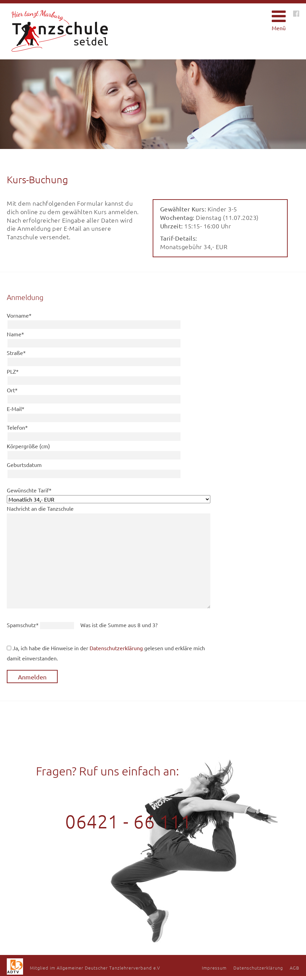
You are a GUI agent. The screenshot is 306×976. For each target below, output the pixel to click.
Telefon (17, 427)
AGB (294, 967)
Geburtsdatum (24, 464)
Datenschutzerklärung (116, 647)
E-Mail (15, 408)
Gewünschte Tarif (29, 490)
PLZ (13, 371)
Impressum (214, 967)
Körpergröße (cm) (28, 446)
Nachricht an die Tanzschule (40, 508)
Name (15, 334)
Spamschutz (23, 624)
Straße (16, 352)
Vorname (19, 315)
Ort (12, 390)
